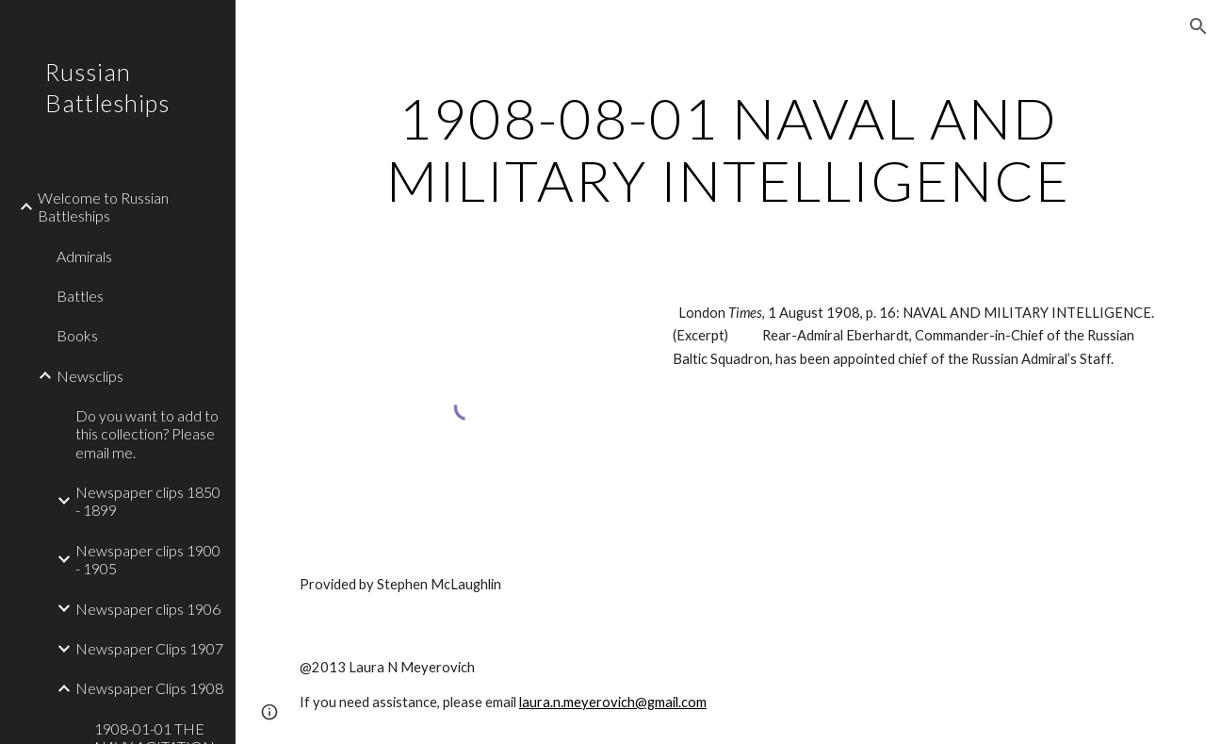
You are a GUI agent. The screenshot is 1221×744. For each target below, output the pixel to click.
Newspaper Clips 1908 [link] (149, 688)
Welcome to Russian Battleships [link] (103, 206)
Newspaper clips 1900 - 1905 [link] (147, 559)
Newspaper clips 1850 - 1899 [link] (147, 501)
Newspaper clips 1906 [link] (147, 609)
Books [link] (77, 335)
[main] (728, 149)
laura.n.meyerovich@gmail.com (613, 702)
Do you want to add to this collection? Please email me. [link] (147, 433)
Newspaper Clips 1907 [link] (149, 648)
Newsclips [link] (90, 376)
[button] (1198, 26)
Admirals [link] (84, 256)
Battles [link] (80, 296)
